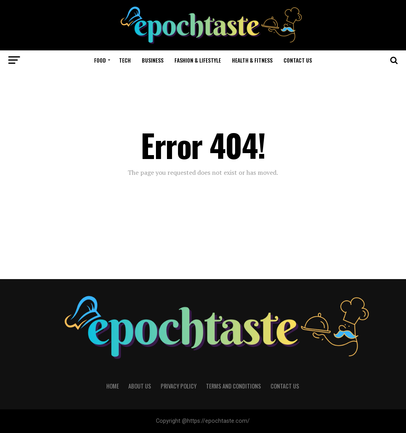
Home (112, 386)
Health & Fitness (252, 60)
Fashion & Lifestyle (197, 60)
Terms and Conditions (233, 386)
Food (100, 60)
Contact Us (298, 60)
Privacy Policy (179, 386)
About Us (139, 386)
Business (152, 60)
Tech (125, 60)
